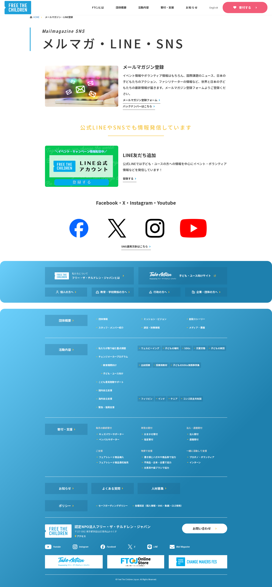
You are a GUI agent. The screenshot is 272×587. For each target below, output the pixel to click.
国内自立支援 (105, 390)
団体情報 (103, 319)
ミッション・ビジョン (155, 319)
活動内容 (143, 7)
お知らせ (192, 7)
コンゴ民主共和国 (192, 398)
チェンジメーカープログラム (113, 356)
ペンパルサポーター (109, 439)
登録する (128, 178)
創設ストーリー (197, 319)
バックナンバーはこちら (137, 106)
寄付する (245, 7)
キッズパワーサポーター (111, 434)
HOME (35, 17)
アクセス (81, 536)
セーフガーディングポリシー (113, 505)
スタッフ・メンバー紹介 (111, 327)
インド (161, 398)
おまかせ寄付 (151, 434)
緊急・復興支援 (106, 407)
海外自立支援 (105, 398)
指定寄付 (148, 439)
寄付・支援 (167, 7)
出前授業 (145, 365)
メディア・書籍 (197, 327)
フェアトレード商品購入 (111, 457)
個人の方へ (66, 292)
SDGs (187, 348)
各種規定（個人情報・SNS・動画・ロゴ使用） (159, 505)
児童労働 (200, 348)
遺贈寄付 (194, 439)
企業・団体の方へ (207, 292)
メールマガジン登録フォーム (140, 100)
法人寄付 (194, 434)
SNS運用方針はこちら (134, 246)
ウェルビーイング (150, 348)
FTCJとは (98, 7)
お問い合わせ (202, 528)
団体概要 (121, 7)
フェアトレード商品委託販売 (114, 462)
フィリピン (146, 398)
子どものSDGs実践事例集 (186, 365)
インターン (195, 462)
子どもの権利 (172, 348)
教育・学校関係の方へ (113, 292)
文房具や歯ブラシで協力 (156, 467)
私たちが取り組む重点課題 (112, 348)
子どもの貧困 (218, 348)
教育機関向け (110, 365)
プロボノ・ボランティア (201, 457)
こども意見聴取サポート (111, 381)
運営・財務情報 (152, 327)
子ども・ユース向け (113, 373)
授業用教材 (161, 365)
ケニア (174, 398)
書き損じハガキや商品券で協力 (160, 457)
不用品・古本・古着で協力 (157, 462)
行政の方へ (160, 292)
